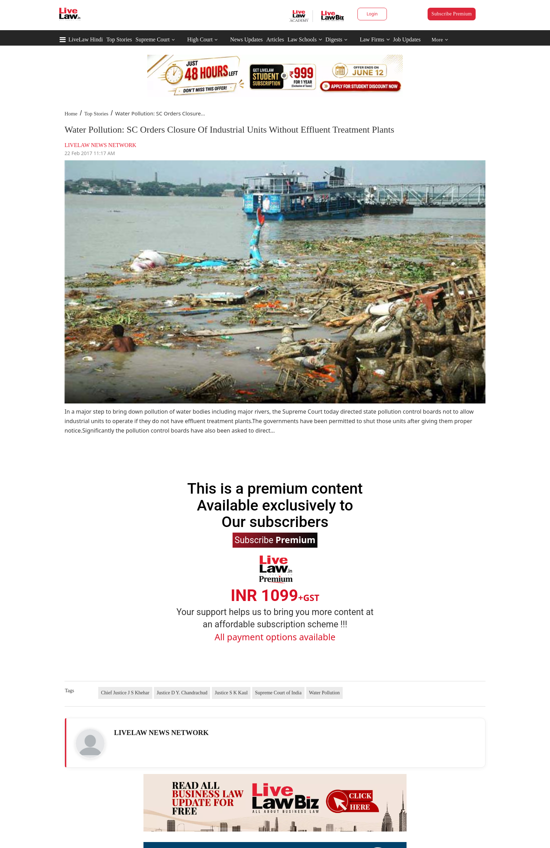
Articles (275, 39)
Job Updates (407, 39)
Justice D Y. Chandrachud (182, 692)
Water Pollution (324, 692)
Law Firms (375, 39)
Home (71, 113)
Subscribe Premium (451, 13)
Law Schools (305, 39)
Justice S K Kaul (231, 692)
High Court (200, 39)
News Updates (246, 39)
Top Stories (119, 39)
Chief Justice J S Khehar (125, 692)
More (440, 39)
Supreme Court (152, 39)
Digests (334, 39)
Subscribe (275, 540)
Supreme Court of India (278, 692)
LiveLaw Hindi (85, 39)
